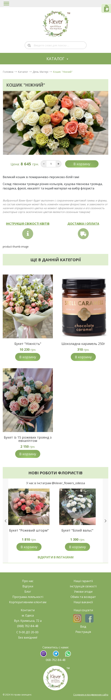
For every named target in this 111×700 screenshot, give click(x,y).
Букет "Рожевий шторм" (29, 530)
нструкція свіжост (83, 586)
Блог (27, 592)
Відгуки (27, 586)
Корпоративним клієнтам (27, 602)
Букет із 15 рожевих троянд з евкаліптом (28, 439)
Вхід (83, 627)
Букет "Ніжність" (27, 343)
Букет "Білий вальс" (77, 530)
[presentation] (5, 521)
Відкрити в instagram (55, 557)
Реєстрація (83, 632)
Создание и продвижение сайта (90, 694)
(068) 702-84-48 (27, 626)
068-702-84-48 (55, 660)
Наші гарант (82, 581)
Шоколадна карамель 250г (83, 343)
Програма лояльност (27, 597)
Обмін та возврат (83, 597)
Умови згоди (83, 592)
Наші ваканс (82, 602)
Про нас (27, 581)
